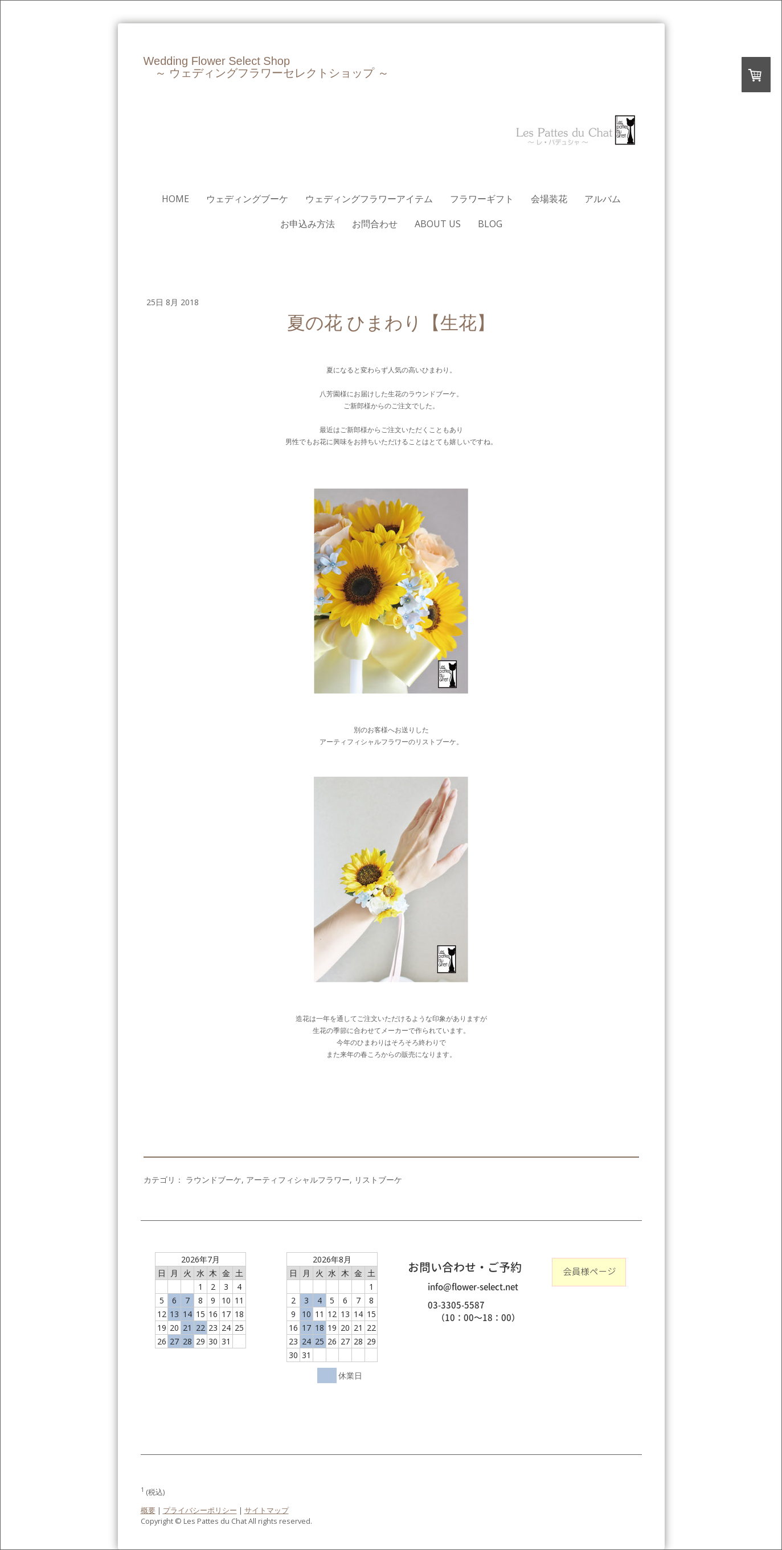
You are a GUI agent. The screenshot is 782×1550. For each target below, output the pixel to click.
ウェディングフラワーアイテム (369, 198)
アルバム (602, 198)
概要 (148, 1510)
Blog (490, 224)
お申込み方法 (307, 224)
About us (438, 224)
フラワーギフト (482, 198)
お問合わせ (375, 224)
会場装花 (549, 198)
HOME (175, 198)
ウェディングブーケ (247, 198)
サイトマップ (266, 1510)
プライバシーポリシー (200, 1510)
